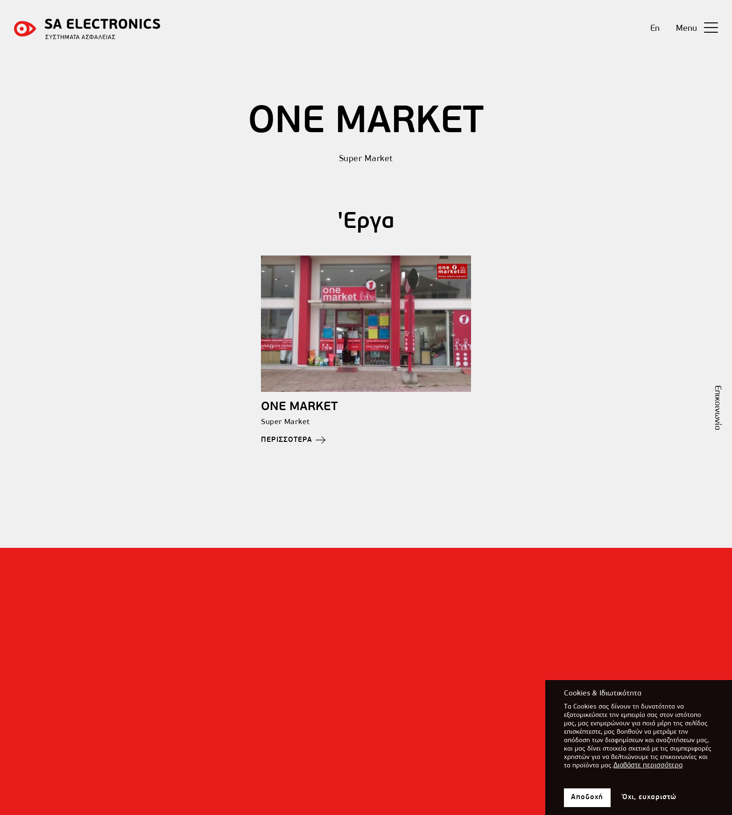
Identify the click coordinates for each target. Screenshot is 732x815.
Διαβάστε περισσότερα (648, 770)
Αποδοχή (587, 802)
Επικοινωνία (717, 407)
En (655, 28)
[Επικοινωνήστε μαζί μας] (366, 798)
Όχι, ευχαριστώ (649, 801)
